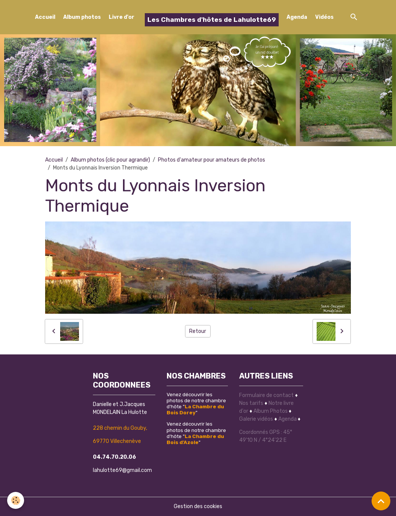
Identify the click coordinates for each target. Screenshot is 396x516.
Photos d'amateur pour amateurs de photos (211, 160)
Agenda (297, 17)
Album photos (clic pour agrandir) (110, 160)
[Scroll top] (381, 501)
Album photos (82, 17)
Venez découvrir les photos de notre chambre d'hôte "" (196, 403)
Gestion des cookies (198, 506)
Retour (197, 331)
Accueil (45, 17)
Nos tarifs (251, 403)
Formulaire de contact (266, 395)
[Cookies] (16, 500)
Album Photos (270, 411)
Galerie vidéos (256, 419)
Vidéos (324, 17)
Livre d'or (121, 17)
